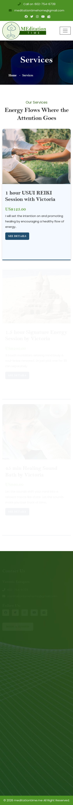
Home (13, 75)
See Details (17, 236)
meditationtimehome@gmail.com (39, 10)
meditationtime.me (28, 800)
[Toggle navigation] (65, 31)
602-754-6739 (45, 4)
